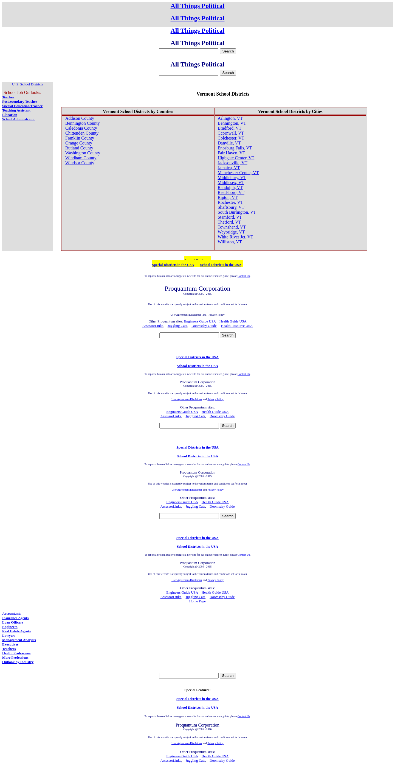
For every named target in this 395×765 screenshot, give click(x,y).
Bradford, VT (230, 128)
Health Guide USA (233, 321)
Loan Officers (12, 622)
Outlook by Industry (17, 662)
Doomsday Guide (203, 326)
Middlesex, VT (231, 182)
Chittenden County (81, 133)
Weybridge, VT (231, 232)
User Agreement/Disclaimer (186, 399)
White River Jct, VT (235, 237)
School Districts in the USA (220, 265)
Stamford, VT (230, 217)
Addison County (79, 118)
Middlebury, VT (232, 177)
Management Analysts (19, 640)
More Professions (15, 657)
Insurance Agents (15, 618)
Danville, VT (229, 143)
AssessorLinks (152, 326)
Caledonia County (81, 128)
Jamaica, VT (229, 167)
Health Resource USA (237, 326)
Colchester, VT (231, 138)
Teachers (9, 649)
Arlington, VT (230, 118)
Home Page (197, 601)
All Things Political (198, 5)
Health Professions (16, 653)
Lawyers (8, 635)
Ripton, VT (228, 197)
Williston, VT (230, 242)
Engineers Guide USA (200, 321)
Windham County (81, 157)
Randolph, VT (230, 187)
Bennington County (82, 123)
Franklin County (79, 138)
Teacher (8, 97)
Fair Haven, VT (232, 153)
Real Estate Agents (16, 631)
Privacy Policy (215, 399)
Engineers (10, 627)
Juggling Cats (177, 326)
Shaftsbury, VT (231, 207)
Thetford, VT (229, 222)
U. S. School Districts (27, 84)
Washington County (82, 153)
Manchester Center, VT (238, 172)
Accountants (11, 613)
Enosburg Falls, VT (235, 148)
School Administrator (18, 119)
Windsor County (79, 162)
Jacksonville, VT (232, 162)
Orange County (78, 143)
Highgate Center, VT (236, 157)
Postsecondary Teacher (19, 101)
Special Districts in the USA (173, 265)
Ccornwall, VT (231, 133)
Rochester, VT (230, 202)
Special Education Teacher (22, 106)
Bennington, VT (232, 123)
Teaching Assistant (16, 110)
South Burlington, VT (237, 212)
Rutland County (79, 148)
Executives (10, 644)
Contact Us (244, 275)
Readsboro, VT (231, 192)
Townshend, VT (232, 227)
